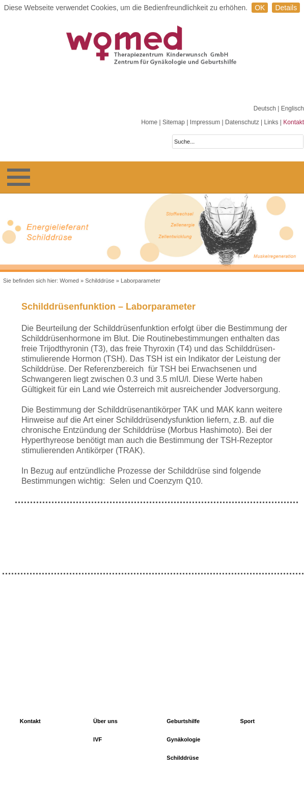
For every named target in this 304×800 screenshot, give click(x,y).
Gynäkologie (183, 739)
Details (286, 8)
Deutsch (266, 108)
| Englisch (291, 108)
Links (271, 122)
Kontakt (293, 122)
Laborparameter (140, 281)
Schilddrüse (99, 281)
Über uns (105, 721)
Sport (247, 721)
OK (260, 8)
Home (149, 122)
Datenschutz (242, 122)
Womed (69, 281)
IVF (97, 739)
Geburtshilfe (183, 721)
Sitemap (173, 122)
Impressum (205, 122)
